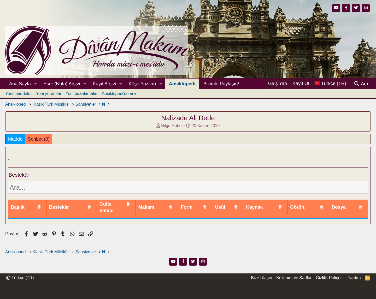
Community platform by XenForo (187, 288)
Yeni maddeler (18, 93)
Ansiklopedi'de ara (119, 93)
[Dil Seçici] (330, 83)
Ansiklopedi (182, 83)
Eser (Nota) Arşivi (62, 83)
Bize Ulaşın (261, 278)
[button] (35, 84)
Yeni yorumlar (48, 93)
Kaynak (281, 204)
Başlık (18, 204)
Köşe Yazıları (142, 83)
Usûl (251, 204)
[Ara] (361, 83)
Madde (15, 139)
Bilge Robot (172, 125)
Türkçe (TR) (20, 278)
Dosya (346, 204)
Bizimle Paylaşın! (221, 83)
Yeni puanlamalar (82, 93)
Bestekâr (110, 204)
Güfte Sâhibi (152, 204)
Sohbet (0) (39, 139)
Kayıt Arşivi (104, 83)
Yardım (354, 278)
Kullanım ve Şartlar (294, 278)
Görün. (314, 204)
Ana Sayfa (20, 83)
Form (224, 204)
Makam (193, 204)
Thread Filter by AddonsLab (188, 293)
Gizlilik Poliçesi (329, 278)
